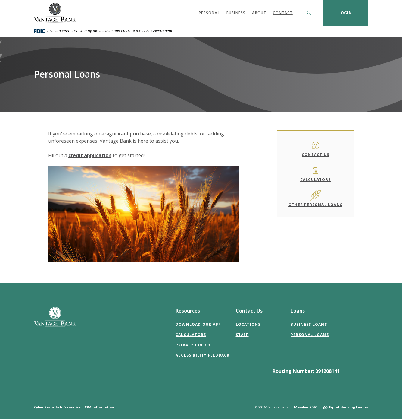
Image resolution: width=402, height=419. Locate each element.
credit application (89, 155)
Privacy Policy (193, 345)
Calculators (315, 179)
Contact (282, 12)
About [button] (259, 12)
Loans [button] (298, 310)
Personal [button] (209, 12)
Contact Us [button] (249, 310)
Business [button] (236, 12)
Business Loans (309, 324)
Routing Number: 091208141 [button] (306, 371)
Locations (248, 324)
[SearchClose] (309, 12)
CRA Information (99, 407)
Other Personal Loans (315, 204)
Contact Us (315, 154)
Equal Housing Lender (348, 407)
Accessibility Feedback (202, 355)
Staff (242, 334)
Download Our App (198, 324)
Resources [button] (188, 310)
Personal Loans (310, 334)
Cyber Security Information (58, 407)
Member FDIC (305, 407)
